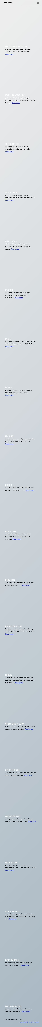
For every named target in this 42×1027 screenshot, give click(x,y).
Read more (9, 54)
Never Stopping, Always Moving (16, 46)
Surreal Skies (10, 580)
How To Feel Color (11, 862)
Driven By (8, 675)
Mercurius (9, 485)
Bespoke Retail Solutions (13, 626)
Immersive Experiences (12, 816)
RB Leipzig (8, 387)
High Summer (9, 436)
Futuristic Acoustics (12, 770)
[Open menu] (38, 3)
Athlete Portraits (11, 241)
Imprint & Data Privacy (29, 1022)
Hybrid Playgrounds (12, 960)
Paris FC (8, 339)
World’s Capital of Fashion (14, 724)
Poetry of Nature (11, 531)
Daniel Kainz (7, 3)
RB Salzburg (9, 290)
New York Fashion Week (13, 1006)
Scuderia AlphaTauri (12, 911)
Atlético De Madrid (11, 192)
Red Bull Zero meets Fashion (14, 95)
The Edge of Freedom (12, 144)
